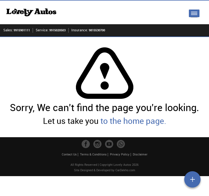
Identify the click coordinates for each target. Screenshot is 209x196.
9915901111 (22, 30)
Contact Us (69, 154)
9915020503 (57, 30)
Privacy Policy (120, 154)
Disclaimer (140, 154)
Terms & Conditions (93, 154)
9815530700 (97, 30)
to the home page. (133, 120)
